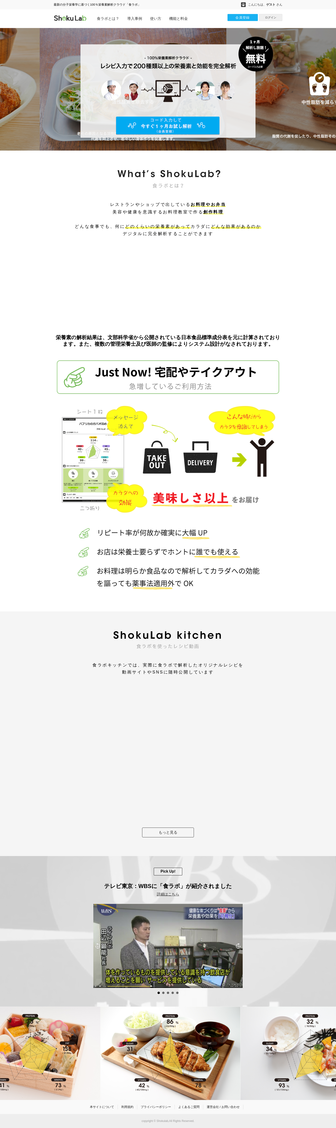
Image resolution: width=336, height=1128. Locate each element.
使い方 (155, 19)
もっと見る (168, 832)
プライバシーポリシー (156, 1107)
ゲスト (270, 4)
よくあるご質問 (189, 1107)
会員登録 (242, 17)
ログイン (270, 17)
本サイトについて (102, 1107)
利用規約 (127, 1107)
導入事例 (134, 19)
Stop (334, 993)
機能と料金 (178, 19)
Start (330, 993)
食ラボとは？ (108, 19)
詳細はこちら (168, 894)
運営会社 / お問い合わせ (223, 1107)
